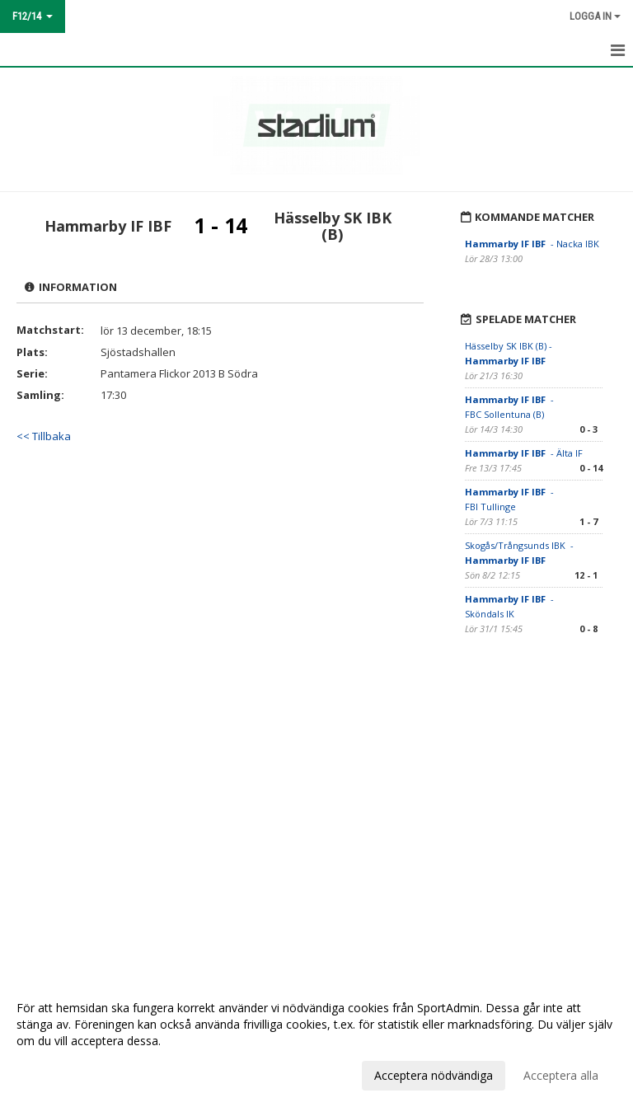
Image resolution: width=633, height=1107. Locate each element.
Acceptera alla (560, 1075)
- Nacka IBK (532, 243)
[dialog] (316, 1041)
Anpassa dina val (61, 1073)
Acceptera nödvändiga (433, 1075)
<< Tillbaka (43, 436)
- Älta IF (525, 453)
